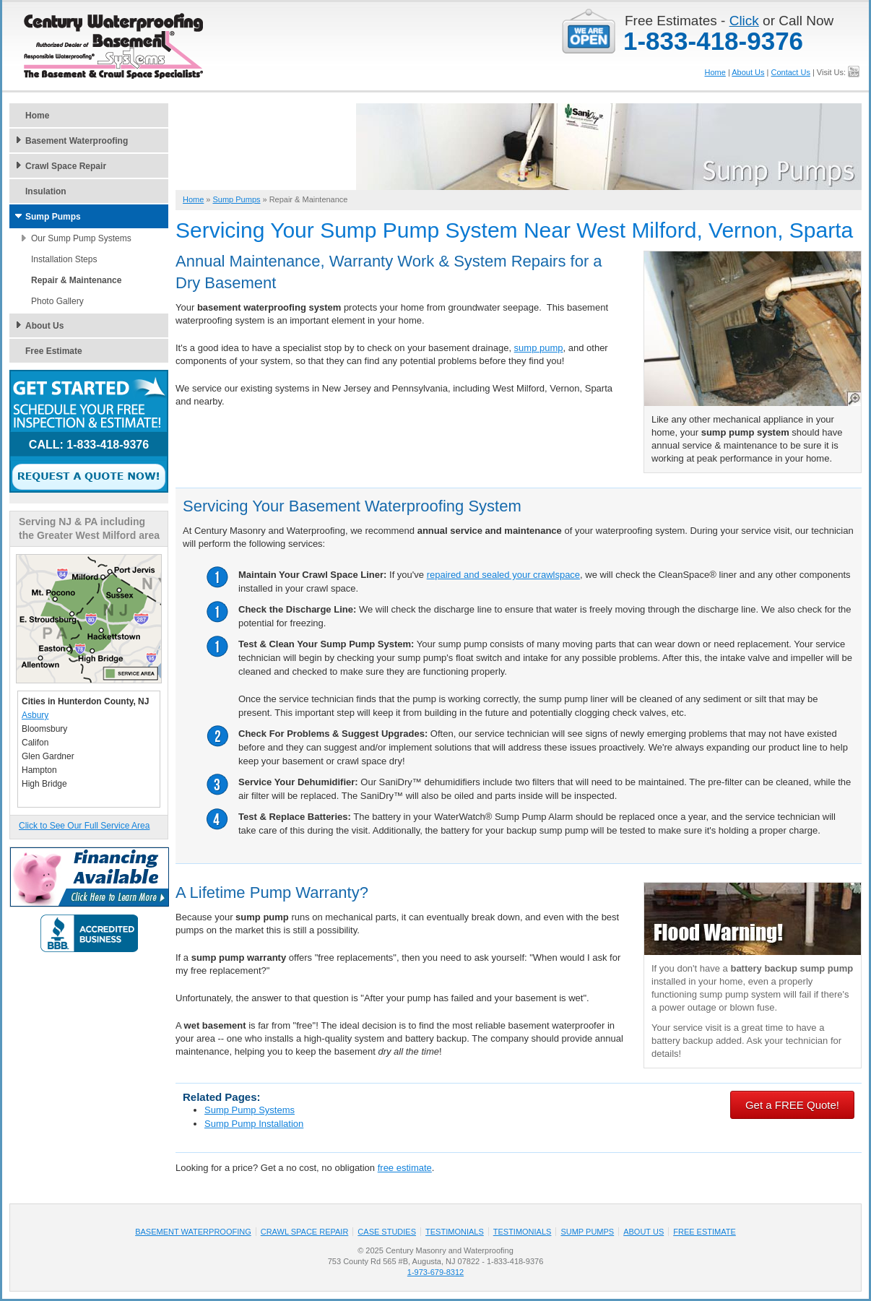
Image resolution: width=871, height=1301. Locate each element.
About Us (748, 72)
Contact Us (790, 72)
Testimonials (454, 1231)
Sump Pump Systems (249, 1110)
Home (715, 72)
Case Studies (387, 1231)
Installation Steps (64, 259)
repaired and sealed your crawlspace (503, 574)
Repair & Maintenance (76, 280)
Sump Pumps (53, 217)
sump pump (538, 347)
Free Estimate (53, 351)
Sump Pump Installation (253, 1123)
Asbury (35, 715)
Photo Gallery (57, 301)
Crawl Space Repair (65, 166)
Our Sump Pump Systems (81, 238)
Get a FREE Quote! (792, 1105)
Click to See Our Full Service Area (84, 826)
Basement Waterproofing (76, 141)
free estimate (405, 1167)
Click (744, 20)
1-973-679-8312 (435, 1272)
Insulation (45, 191)
